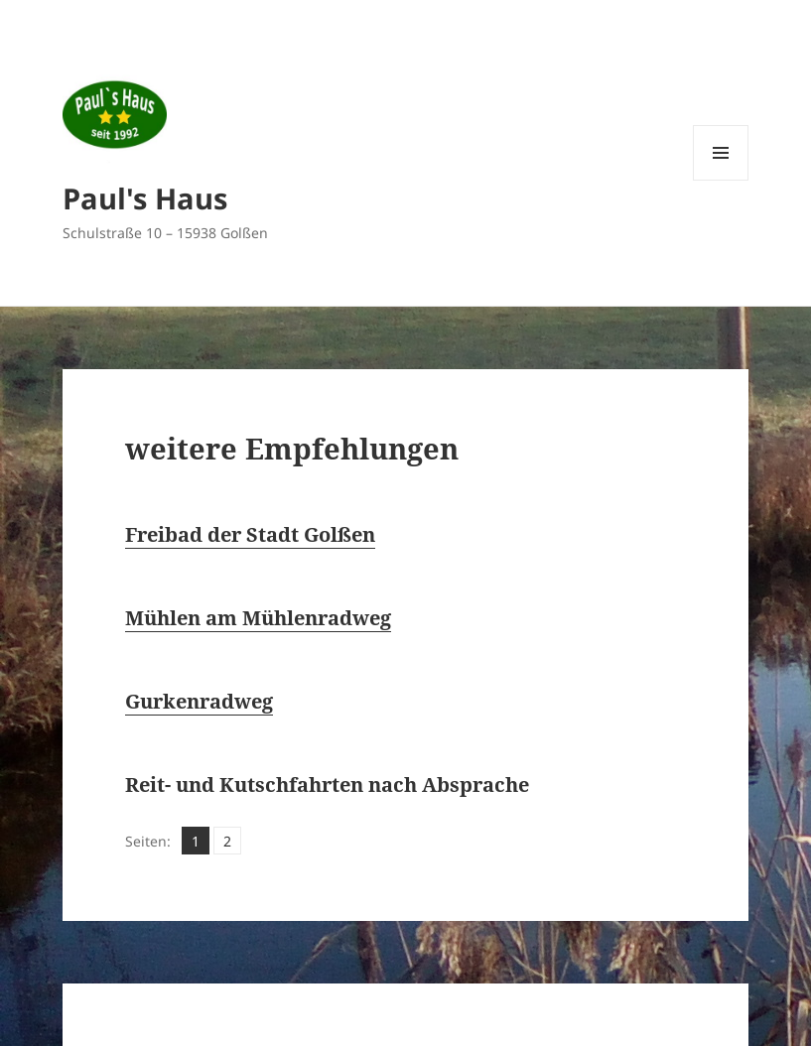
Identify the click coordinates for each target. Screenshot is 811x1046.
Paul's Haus (145, 198)
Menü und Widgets (721, 180)
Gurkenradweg (199, 701)
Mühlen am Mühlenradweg (258, 617)
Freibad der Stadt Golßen (250, 534)
